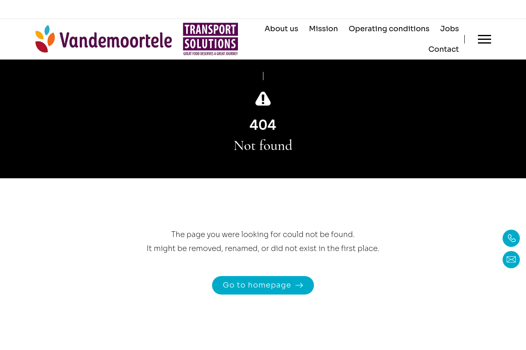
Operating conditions (388, 28)
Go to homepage (257, 285)
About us (281, 28)
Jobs (449, 28)
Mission (323, 28)
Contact (443, 49)
